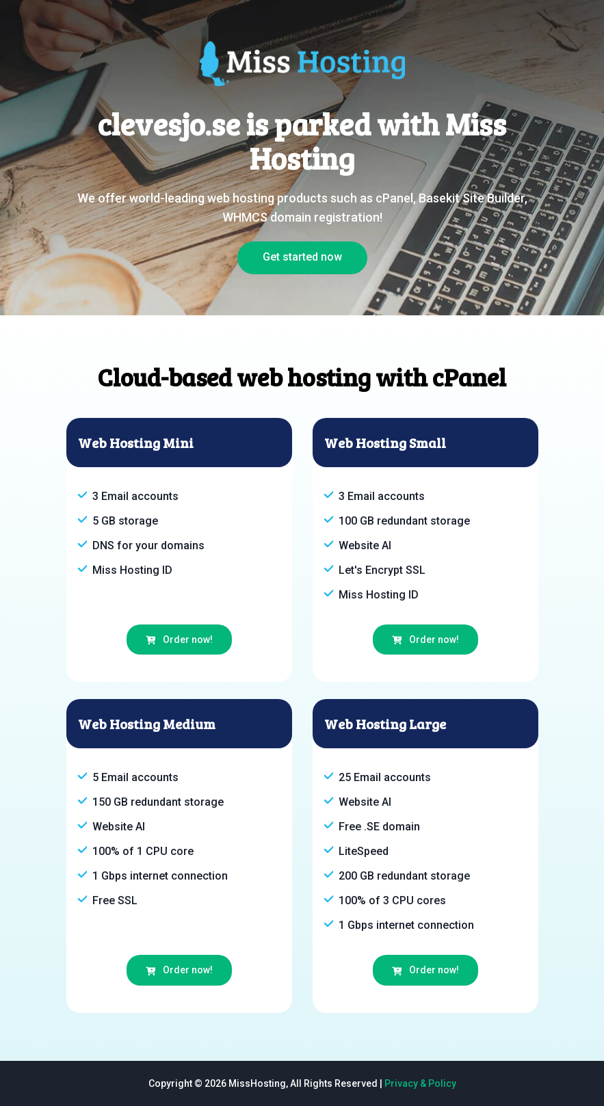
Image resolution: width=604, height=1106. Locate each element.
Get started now (302, 256)
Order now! (179, 639)
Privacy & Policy (420, 1083)
